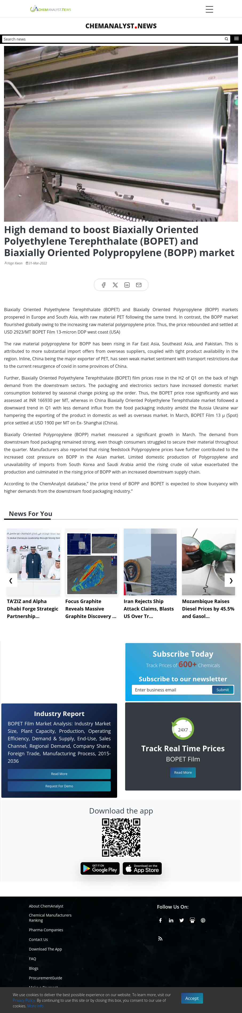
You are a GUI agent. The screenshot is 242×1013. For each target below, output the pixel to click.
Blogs (33, 968)
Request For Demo (59, 786)
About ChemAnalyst (46, 906)
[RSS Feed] (160, 937)
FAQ (32, 958)
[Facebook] (160, 919)
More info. (35, 1005)
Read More (183, 772)
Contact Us (38, 939)
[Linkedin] (171, 919)
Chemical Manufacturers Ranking (50, 918)
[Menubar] (209, 9)
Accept (192, 998)
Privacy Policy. (24, 1000)
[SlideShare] (192, 919)
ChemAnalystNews (121, 25)
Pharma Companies (46, 929)
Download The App (45, 949)
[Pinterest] (203, 919)
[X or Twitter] (181, 919)
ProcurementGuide (45, 977)
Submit (223, 689)
